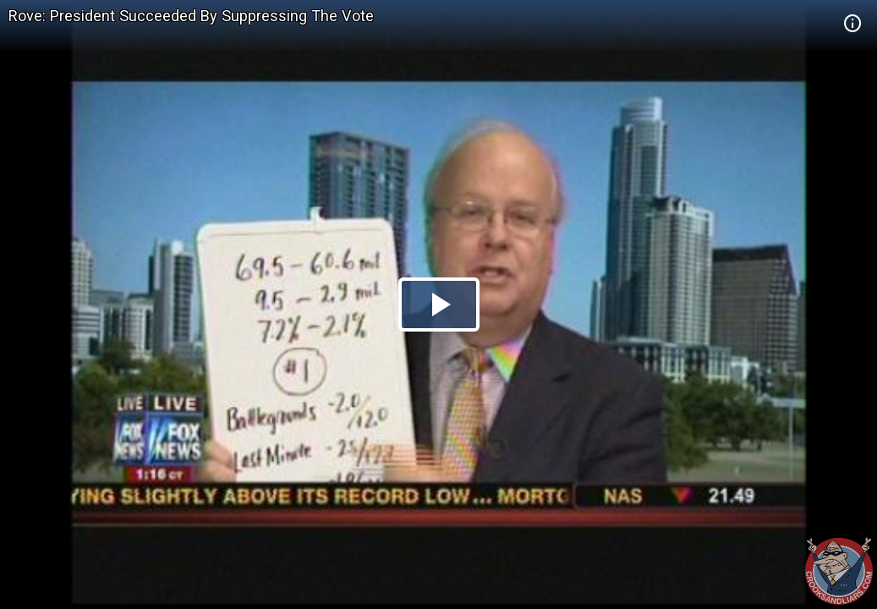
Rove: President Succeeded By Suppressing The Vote (191, 16)
